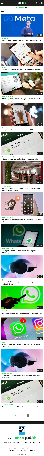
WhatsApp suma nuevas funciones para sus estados (20, 159)
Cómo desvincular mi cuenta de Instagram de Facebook (22, 69)
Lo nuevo (32, 443)
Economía (19, 443)
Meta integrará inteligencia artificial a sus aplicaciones (22, 40)
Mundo (38, 443)
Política (13, 445)
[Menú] (2, 3)
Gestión (25, 443)
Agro (13, 443)
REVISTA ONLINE (21, 445)
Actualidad (7, 443)
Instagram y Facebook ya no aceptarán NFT (17, 130)
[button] (41, 35)
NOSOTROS (30, 445)
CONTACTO (37, 445)
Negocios (6, 445)
